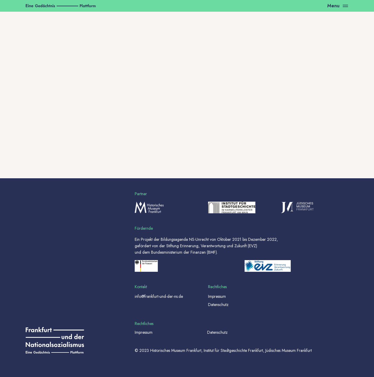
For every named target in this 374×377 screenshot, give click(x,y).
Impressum (217, 296)
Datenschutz (218, 304)
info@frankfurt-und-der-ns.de (159, 296)
